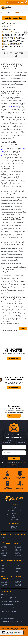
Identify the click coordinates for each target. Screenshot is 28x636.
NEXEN (18, 40)
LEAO (16, 38)
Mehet (14, 458)
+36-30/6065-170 (14, 519)
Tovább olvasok (14, 358)
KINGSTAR (6, 37)
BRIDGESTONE (7, 31)
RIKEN (4, 43)
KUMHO (5, 38)
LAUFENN (11, 38)
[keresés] (11, 2)
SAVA (20, 43)
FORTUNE (13, 34)
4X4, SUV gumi (6, 22)
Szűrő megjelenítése (14, 18)
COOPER (5, 32)
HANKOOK (21, 35)
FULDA (19, 34)
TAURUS (18, 45)
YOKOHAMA (6, 48)
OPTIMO (11, 41)
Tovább (22, 328)
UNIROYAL (12, 46)
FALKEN (23, 32)
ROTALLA (10, 43)
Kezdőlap (3, 12)
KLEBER (12, 37)
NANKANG (12, 40)
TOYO (23, 45)
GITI (23, 34)
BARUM (15, 29)
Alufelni (4, 49)
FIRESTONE (6, 34)
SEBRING (5, 45)
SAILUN (16, 43)
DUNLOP (17, 32)
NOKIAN (5, 41)
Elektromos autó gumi (8, 23)
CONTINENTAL (16, 31)
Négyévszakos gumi (7, 25)
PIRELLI (16, 41)
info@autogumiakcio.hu (14, 515)
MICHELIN (5, 40)
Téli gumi (10, 12)
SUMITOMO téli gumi (20, 12)
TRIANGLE (6, 46)
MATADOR (22, 38)
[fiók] (22, 2)
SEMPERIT (12, 45)
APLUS (5, 29)
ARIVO (9, 29)
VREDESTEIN (20, 46)
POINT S (22, 41)
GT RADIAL (14, 35)
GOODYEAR (6, 35)
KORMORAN (18, 37)
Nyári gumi (5, 26)
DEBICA (11, 32)
